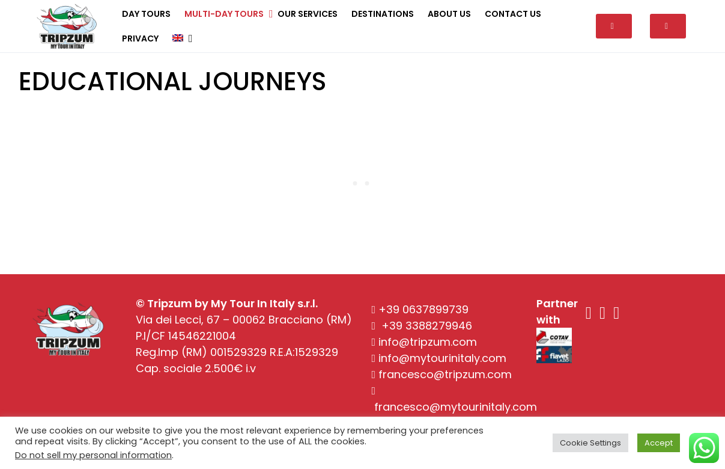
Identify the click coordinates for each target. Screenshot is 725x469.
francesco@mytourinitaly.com (455, 406)
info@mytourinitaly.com (442, 358)
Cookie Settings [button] (590, 443)
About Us (449, 14)
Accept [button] (659, 443)
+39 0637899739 (423, 309)
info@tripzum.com (427, 341)
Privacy (140, 38)
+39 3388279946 (426, 325)
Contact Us (513, 14)
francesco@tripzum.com (445, 374)
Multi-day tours (224, 14)
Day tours (146, 14)
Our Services (308, 14)
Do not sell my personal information (93, 455)
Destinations (382, 14)
